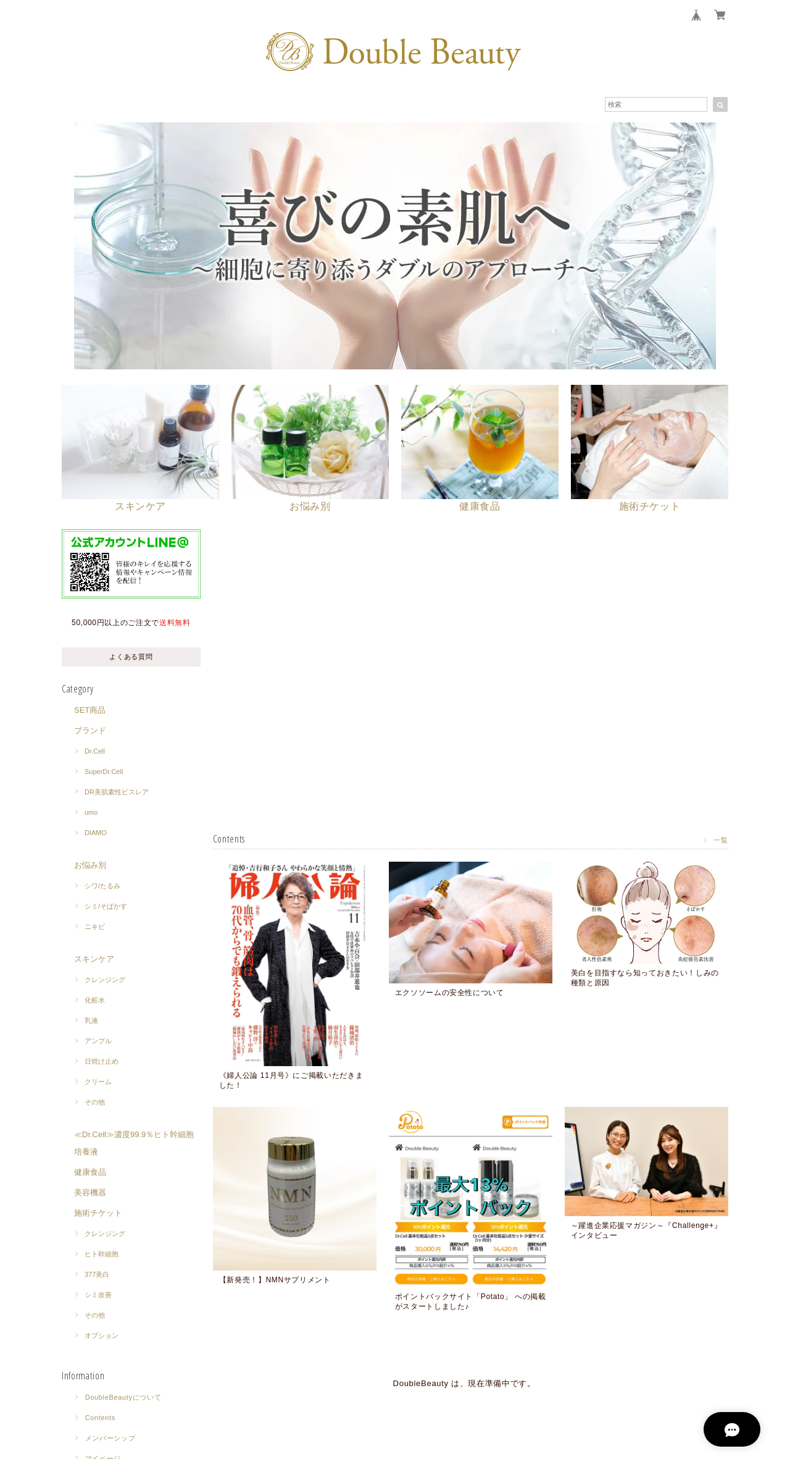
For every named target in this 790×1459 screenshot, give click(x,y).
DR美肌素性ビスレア (117, 792)
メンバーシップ (110, 1438)
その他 (95, 1102)
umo (91, 813)
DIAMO (96, 833)
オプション (101, 1336)
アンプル (98, 1041)
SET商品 (90, 710)
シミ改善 (98, 1295)
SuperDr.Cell (104, 772)
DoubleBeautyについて (123, 1398)
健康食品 (90, 1172)
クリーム (98, 1082)
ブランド (90, 731)
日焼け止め (101, 1062)
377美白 (97, 1275)
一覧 (720, 839)
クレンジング (105, 980)
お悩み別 (90, 865)
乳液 (91, 1021)
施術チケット (98, 1213)
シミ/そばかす (106, 906)
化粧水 (95, 1000)
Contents (100, 1418)
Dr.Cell (95, 751)
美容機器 (90, 1193)
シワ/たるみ (102, 886)
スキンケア (94, 959)
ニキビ (95, 927)
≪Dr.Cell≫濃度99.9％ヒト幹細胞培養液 (134, 1143)
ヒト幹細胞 (101, 1254)
